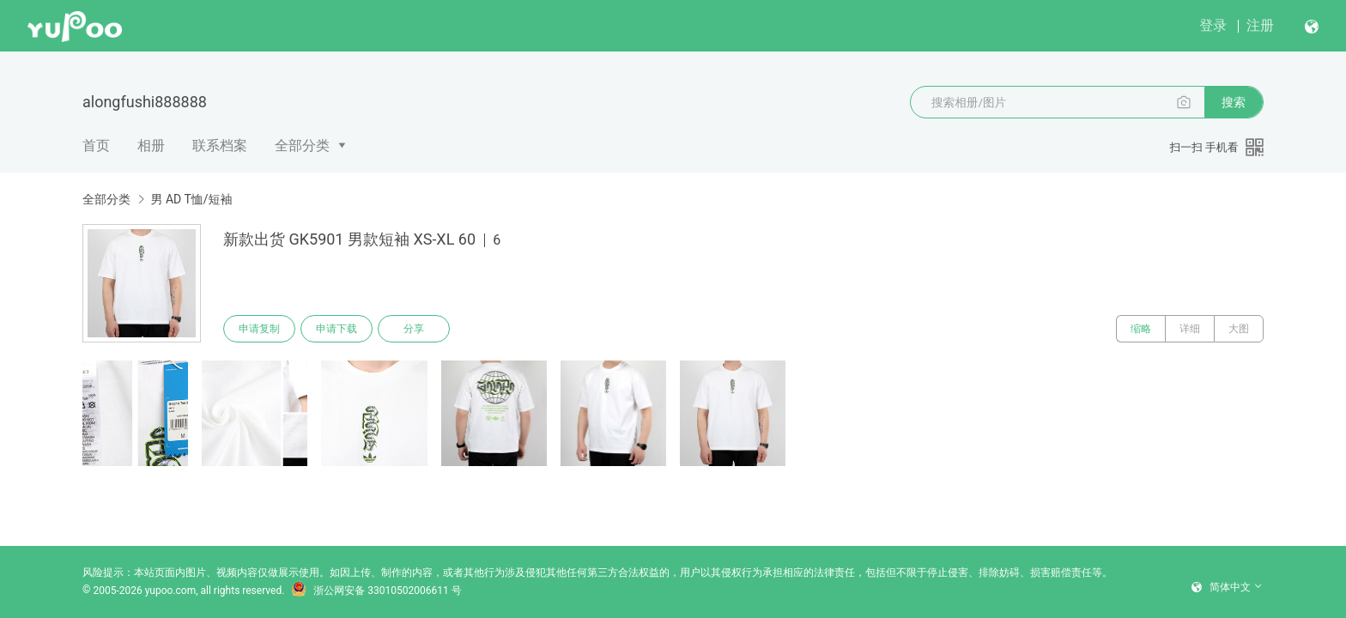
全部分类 (302, 145)
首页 (96, 145)
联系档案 (219, 145)
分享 (413, 329)
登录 (1213, 25)
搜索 (1234, 102)
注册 (1260, 25)
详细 (1189, 329)
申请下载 (336, 329)
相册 (151, 145)
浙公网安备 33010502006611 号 (376, 591)
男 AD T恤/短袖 (191, 199)
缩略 (1141, 329)
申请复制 (259, 329)
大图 (1238, 329)
